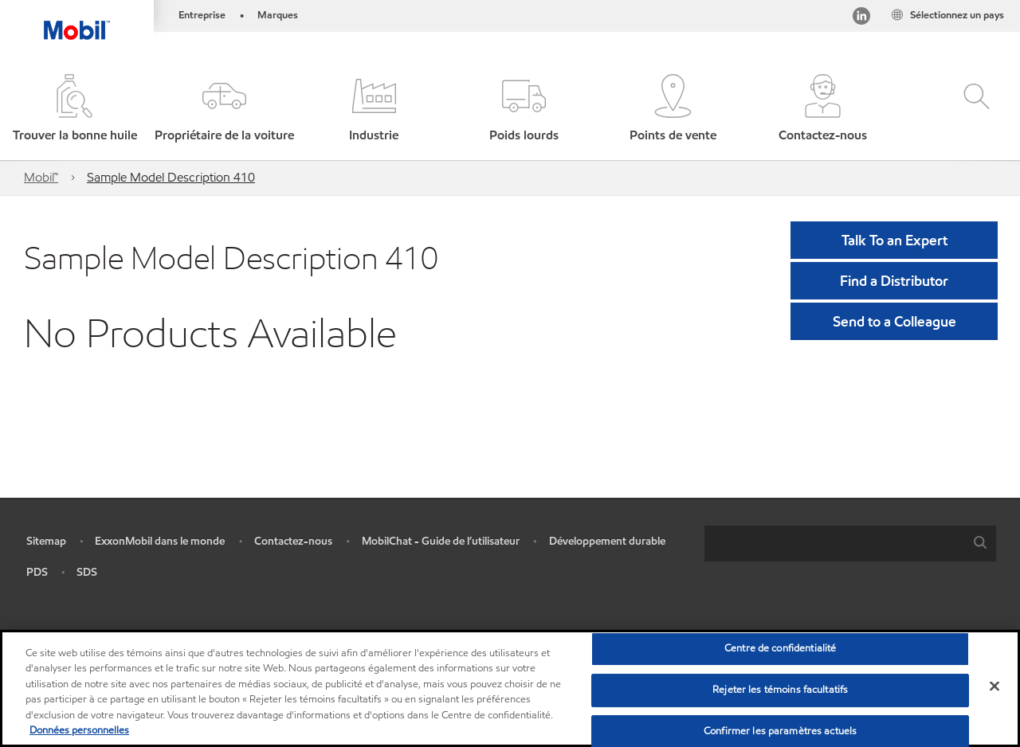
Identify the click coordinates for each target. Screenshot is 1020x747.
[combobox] (850, 543)
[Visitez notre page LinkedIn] (861, 18)
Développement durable (607, 541)
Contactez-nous (293, 541)
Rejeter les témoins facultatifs (780, 689)
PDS (37, 572)
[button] (224, 109)
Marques (277, 15)
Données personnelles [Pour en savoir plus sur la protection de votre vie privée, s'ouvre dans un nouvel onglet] (79, 730)
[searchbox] (834, 543)
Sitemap (46, 541)
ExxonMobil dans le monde (160, 541)
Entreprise (202, 15)
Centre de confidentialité (780, 649)
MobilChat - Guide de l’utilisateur (441, 541)
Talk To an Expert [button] (894, 240)
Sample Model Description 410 (171, 177)
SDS (86, 572)
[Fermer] (994, 686)
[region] (510, 688)
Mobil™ (41, 177)
